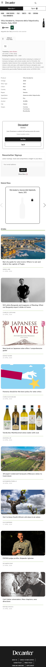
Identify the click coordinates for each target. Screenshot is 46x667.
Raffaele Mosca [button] (8, 607)
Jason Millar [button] (7, 438)
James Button (13, 51)
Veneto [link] (24, 13)
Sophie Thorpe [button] (7, 356)
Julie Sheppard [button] (7, 522)
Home (2, 13)
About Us (14, 660)
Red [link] (30, 13)
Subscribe (11, 8)
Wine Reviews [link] (10, 13)
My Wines (5, 27)
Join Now (23, 139)
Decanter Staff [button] (8, 563)
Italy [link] (18, 13)
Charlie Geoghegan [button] (9, 397)
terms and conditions (18, 665)
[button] (8, 39)
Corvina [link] (35, 13)
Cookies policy (18, 663)
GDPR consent (30, 665)
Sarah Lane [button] (6, 269)
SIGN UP (23, 170)
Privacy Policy (28, 663)
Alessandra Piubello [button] (10, 481)
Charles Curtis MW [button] (9, 312)
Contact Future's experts (27, 660)
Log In (23, 144)
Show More (23, 174)
